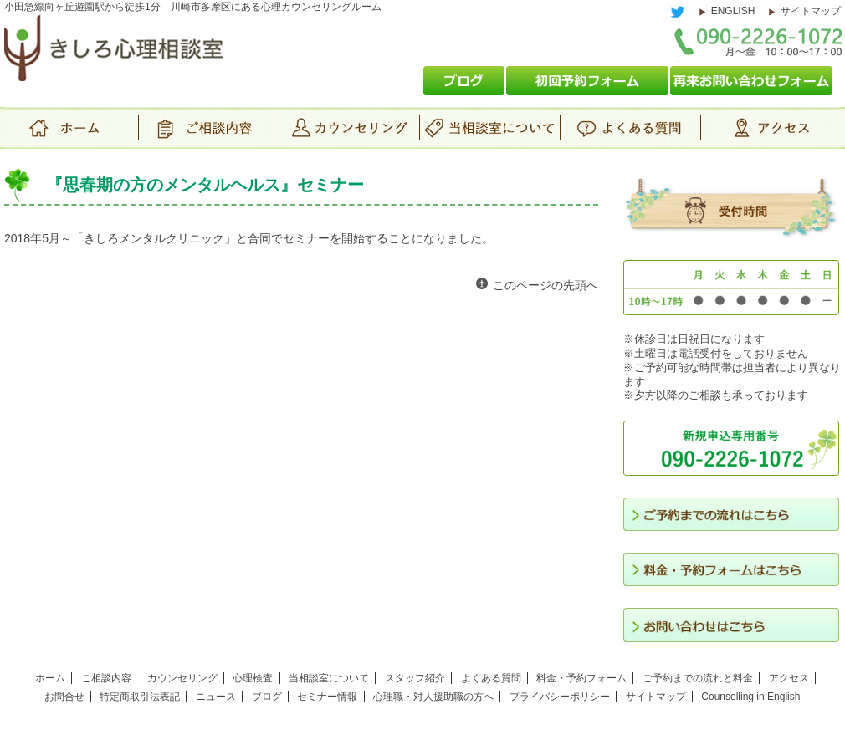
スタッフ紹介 (415, 678)
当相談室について (489, 128)
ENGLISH (733, 11)
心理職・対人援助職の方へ (433, 696)
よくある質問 (630, 128)
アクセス (770, 128)
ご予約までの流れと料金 (698, 678)
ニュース (216, 696)
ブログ (267, 696)
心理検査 (253, 678)
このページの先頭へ (545, 285)
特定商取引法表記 (140, 696)
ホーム (71, 128)
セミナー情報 (327, 696)
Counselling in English (750, 696)
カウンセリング (349, 128)
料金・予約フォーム (581, 678)
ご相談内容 (208, 128)
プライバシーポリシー (560, 696)
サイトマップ (811, 11)
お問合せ (64, 696)
